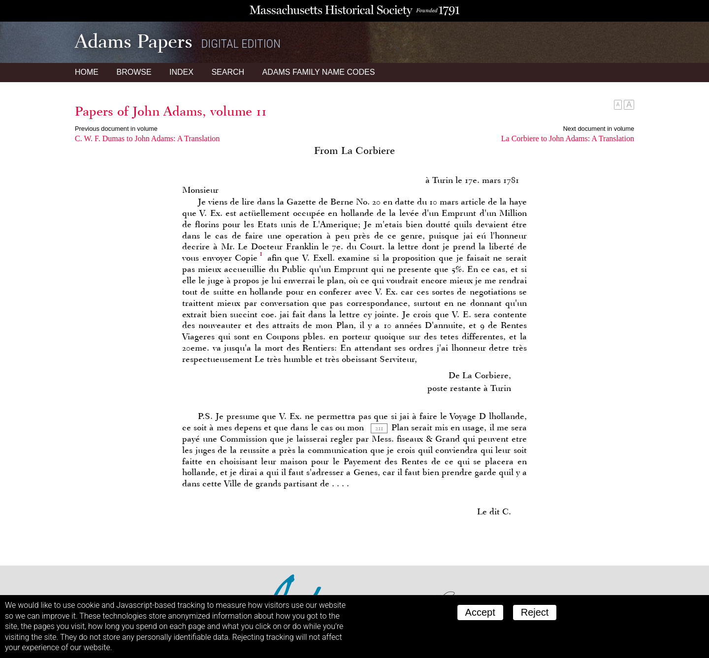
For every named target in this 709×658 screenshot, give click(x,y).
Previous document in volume (116, 128)
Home (86, 72)
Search (227, 72)
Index (181, 72)
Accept (480, 612)
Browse (133, 72)
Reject (535, 612)
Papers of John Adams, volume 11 (171, 111)
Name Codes (318, 72)
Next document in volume (598, 128)
